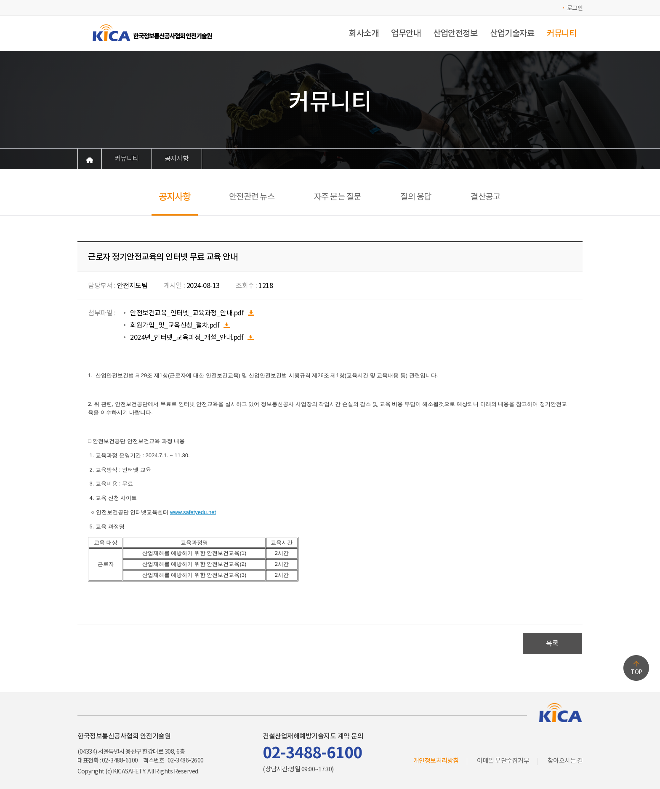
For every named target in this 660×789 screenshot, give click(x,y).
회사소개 (363, 33)
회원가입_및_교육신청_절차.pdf (174, 325)
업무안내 (405, 33)
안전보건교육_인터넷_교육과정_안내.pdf (187, 313)
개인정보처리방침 (436, 761)
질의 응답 (415, 196)
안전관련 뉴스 (252, 196)
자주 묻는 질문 (337, 196)
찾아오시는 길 (565, 761)
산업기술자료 (512, 33)
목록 (552, 643)
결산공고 (485, 196)
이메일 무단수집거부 (503, 761)
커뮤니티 (561, 33)
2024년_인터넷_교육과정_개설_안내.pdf (186, 337)
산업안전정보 (455, 33)
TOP (636, 672)
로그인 (575, 8)
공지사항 (177, 159)
